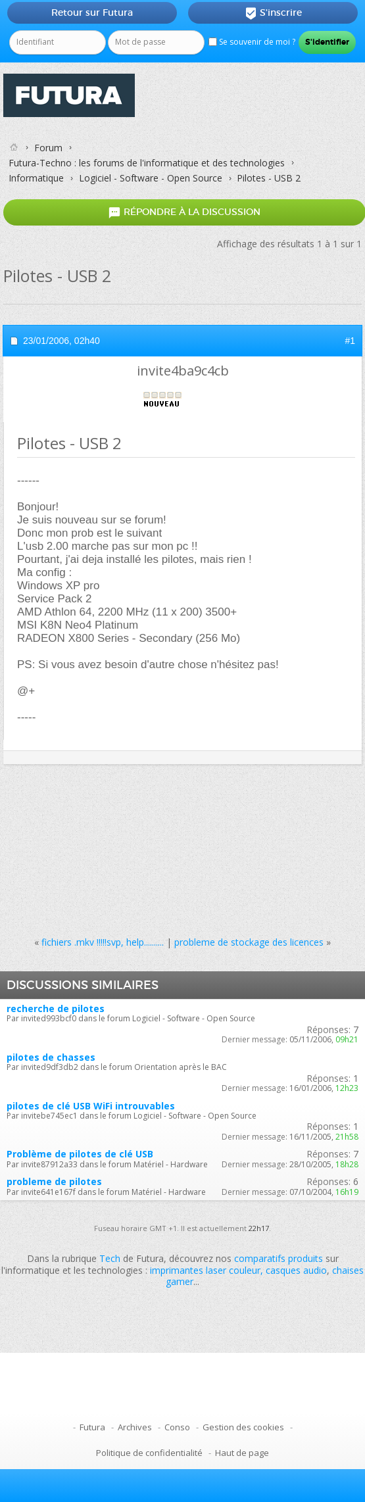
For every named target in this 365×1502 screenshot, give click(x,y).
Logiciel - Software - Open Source (150, 178)
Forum (48, 147)
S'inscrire (273, 13)
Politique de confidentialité (149, 1453)
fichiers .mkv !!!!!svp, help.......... (102, 942)
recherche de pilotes (56, 1008)
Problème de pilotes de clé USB (80, 1154)
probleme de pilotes (54, 1181)
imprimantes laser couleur (205, 1270)
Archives (135, 1427)
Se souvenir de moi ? (251, 41)
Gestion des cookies (243, 1427)
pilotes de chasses (51, 1057)
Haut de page (242, 1453)
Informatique (36, 178)
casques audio (296, 1270)
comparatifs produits (278, 1258)
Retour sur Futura (92, 12)
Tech (109, 1258)
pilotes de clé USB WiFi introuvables (91, 1106)
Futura (92, 1427)
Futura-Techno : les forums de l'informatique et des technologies (147, 163)
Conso (177, 1427)
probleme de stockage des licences (249, 942)
